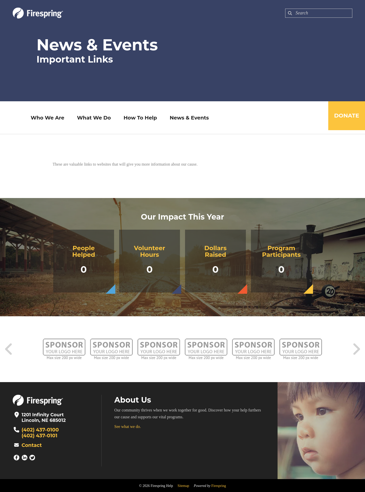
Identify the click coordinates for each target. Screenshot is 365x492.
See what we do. (127, 426)
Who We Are (46, 118)
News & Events (187, 118)
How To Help (138, 118)
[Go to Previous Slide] (9, 349)
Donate (344, 117)
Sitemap (183, 485)
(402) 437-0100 (39, 429)
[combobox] (318, 13)
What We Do (92, 118)
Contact (31, 444)
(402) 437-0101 (38, 435)
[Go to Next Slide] (356, 349)
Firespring (218, 485)
